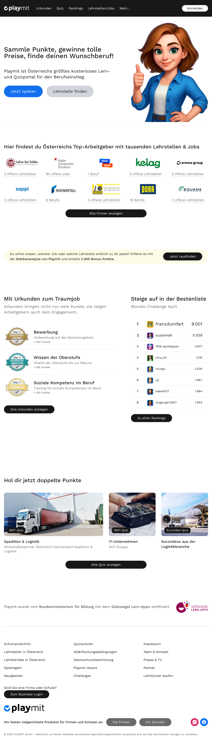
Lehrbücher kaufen (158, 676)
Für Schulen (155, 722)
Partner (149, 668)
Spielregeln (13, 668)
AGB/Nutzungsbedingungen (95, 652)
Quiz (60, 8)
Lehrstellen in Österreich (23, 652)
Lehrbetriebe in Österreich (24, 660)
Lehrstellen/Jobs (101, 8)
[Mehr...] (124, 8)
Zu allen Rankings (151, 418)
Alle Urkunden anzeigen (29, 409)
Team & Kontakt (155, 652)
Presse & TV (152, 660)
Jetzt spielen (23, 91)
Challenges (82, 676)
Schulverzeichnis (17, 644)
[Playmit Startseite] (16, 8)
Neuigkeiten (13, 676)
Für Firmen (121, 722)
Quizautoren (83, 644)
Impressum (152, 644)
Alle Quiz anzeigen (106, 564)
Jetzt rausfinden (183, 256)
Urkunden (44, 8)
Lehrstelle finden (70, 91)
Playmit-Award (85, 668)
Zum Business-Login (26, 694)
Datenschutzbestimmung (93, 660)
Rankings (76, 8)
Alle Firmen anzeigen (106, 213)
